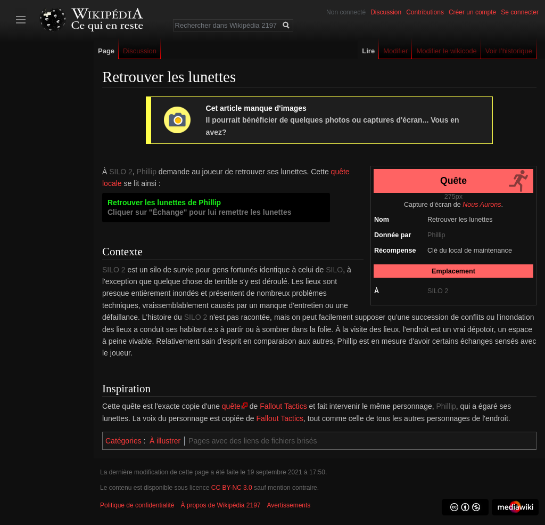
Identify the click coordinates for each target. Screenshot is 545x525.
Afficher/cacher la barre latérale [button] (21, 19)
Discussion (385, 12)
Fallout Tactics (283, 406)
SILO (334, 269)
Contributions (425, 12)
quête (231, 406)
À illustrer (165, 441)
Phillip (436, 235)
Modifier (395, 51)
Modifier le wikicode (446, 51)
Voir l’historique (508, 51)
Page (106, 51)
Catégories (123, 441)
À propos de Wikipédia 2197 (220, 505)
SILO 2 (437, 291)
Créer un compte (472, 12)
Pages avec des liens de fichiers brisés (252, 441)
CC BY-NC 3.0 (231, 487)
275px (453, 196)
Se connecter (520, 12)
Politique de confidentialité (137, 505)
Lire (368, 51)
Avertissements (289, 505)
